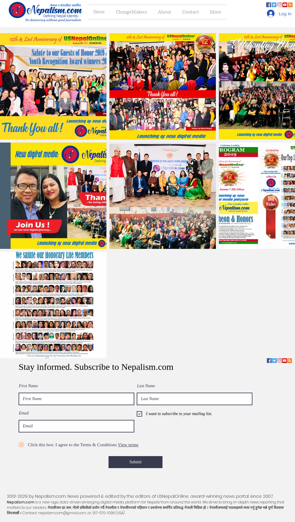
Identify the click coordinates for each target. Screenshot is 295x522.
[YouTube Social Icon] (284, 4)
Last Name (146, 386)
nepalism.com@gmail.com (62, 512)
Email (24, 413)
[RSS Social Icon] (290, 4)
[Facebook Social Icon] (268, 4)
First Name (28, 386)
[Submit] (135, 462)
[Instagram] (279, 4)
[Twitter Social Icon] (274, 4)
